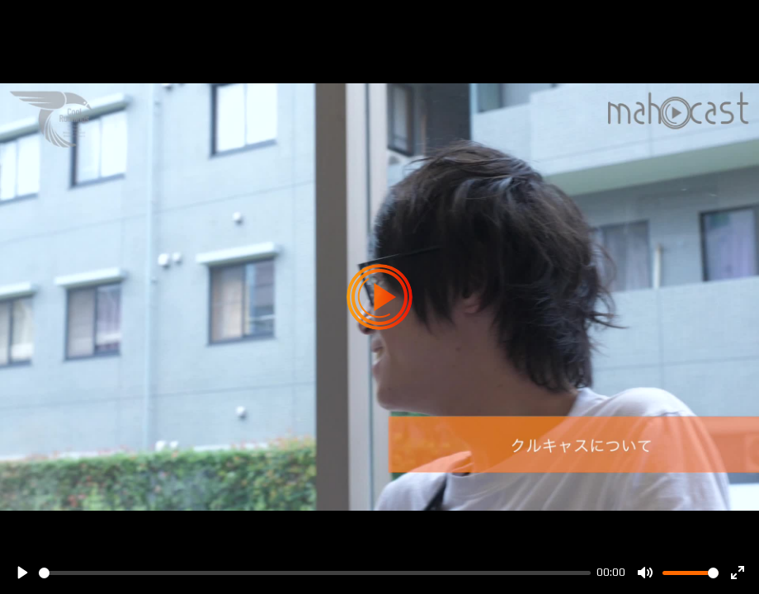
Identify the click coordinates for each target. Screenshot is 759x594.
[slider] (315, 573)
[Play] (21, 572)
